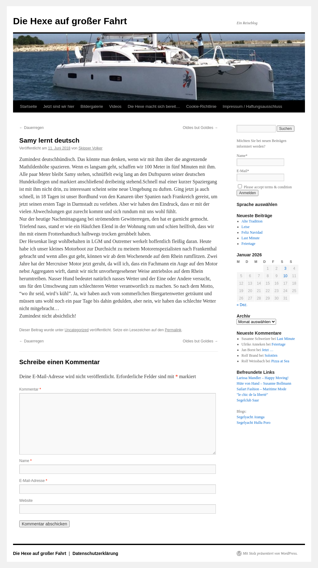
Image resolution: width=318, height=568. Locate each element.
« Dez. (242, 305)
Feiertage (249, 243)
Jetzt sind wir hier (58, 106)
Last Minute (251, 238)
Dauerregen (31, 128)
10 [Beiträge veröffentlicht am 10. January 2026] (285, 276)
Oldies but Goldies (200, 128)
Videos (115, 106)
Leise (246, 227)
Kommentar (30, 389)
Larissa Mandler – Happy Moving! (262, 378)
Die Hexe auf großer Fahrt (70, 21)
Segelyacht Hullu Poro (253, 422)
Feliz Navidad (252, 232)
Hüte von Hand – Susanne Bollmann (264, 383)
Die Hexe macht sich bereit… (154, 106)
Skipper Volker (90, 148)
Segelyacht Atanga (251, 417)
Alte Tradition (252, 221)
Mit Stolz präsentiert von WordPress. (270, 553)
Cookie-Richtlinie (201, 106)
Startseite (28, 106)
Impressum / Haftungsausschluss (252, 106)
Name (25, 461)
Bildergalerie (91, 106)
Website (26, 500)
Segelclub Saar (248, 400)
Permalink (173, 330)
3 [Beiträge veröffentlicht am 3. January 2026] (285, 268)
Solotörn (271, 355)
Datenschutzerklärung (95, 553)
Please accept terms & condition (265, 187)
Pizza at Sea (280, 361)
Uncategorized (77, 330)
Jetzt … (267, 350)
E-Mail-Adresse (33, 481)
